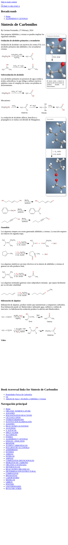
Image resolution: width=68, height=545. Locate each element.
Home (8, 16)
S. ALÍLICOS (11, 430)
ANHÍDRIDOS (12, 450)
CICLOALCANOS (13, 417)
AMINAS (9, 458)
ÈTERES (9, 437)
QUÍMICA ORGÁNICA (10, 6)
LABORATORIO (12, 478)
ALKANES (10, 413)
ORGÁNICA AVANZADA (16, 465)
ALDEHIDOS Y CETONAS (17, 19)
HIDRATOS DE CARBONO (17, 463)
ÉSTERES (10, 452)
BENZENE (10, 443)
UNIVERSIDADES (13, 486)
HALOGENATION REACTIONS (19, 415)
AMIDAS (9, 454)
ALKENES (10, 424)
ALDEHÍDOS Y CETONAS (17, 439)
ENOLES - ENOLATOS (15, 441)
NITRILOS (10, 456)
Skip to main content (9, 2)
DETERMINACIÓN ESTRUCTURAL (21, 471)
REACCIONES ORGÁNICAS (17, 469)
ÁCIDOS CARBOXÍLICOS (17, 445)
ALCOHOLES (11, 435)
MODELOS (10, 480)
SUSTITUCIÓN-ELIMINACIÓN (19, 422)
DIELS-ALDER (12, 433)
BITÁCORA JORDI (13, 488)
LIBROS (9, 482)
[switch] (2, 4)
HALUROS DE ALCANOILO (17, 448)
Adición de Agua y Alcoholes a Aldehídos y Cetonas (26, 399)
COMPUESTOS (12, 473)
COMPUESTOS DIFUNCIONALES (20, 461)
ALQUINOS (11, 428)
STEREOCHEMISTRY (15, 420)
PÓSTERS (10, 484)
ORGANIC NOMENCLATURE (18, 411)
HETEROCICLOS (13, 467)
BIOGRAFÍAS (11, 476)
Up (7, 397)
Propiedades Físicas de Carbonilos (19, 395)
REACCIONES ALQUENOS (17, 426)
